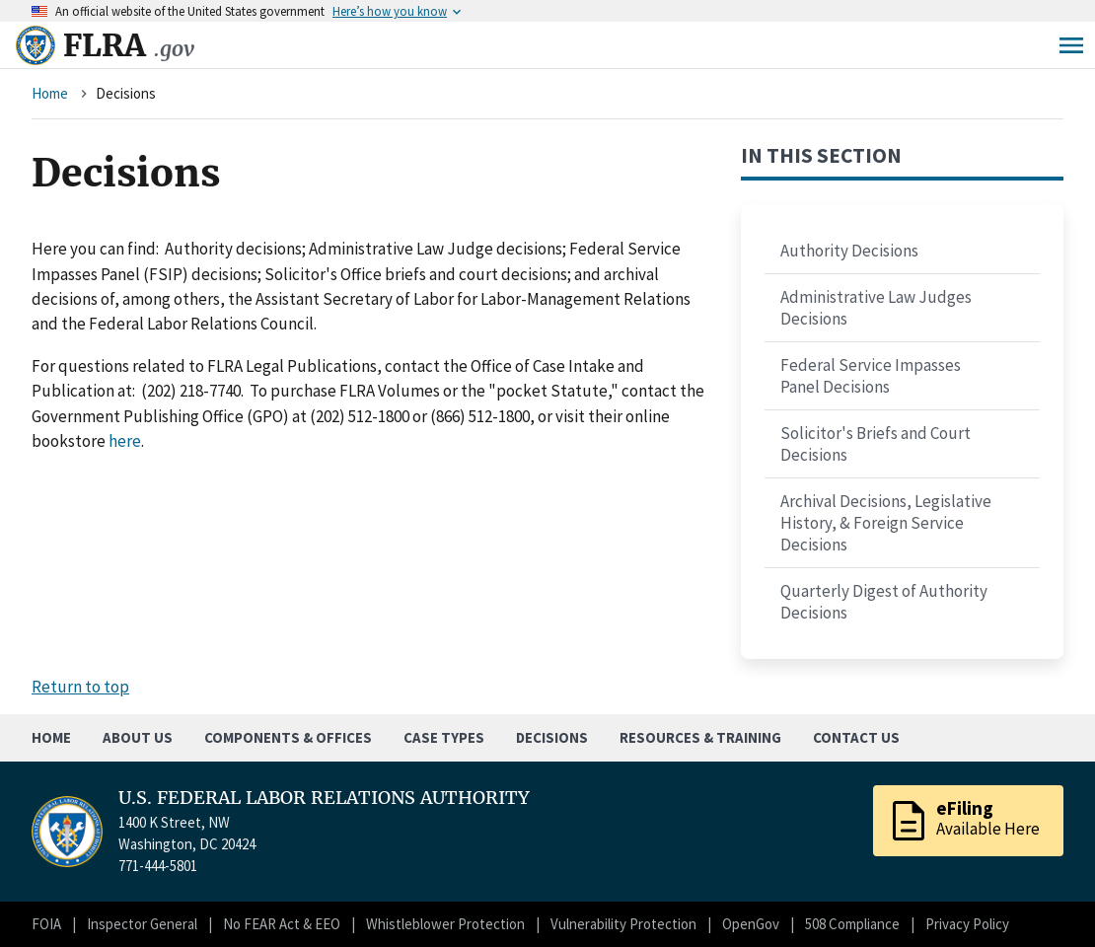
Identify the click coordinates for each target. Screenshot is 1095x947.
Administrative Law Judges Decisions (876, 307)
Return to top (80, 686)
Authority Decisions (849, 250)
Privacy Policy (967, 923)
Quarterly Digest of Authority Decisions (883, 601)
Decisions (552, 737)
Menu (1071, 45)
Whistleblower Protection (445, 923)
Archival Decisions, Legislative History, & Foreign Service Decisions (885, 522)
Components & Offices (288, 737)
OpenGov (750, 923)
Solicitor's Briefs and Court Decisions (875, 444)
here (125, 441)
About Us (138, 737)
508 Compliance (852, 923)
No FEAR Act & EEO (281, 923)
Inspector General (142, 923)
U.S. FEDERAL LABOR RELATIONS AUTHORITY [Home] (324, 798)
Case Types (443, 737)
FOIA (46, 923)
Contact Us (856, 737)
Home (50, 93)
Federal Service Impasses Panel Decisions (870, 376)
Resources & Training (700, 737)
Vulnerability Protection (623, 923)
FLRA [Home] (128, 45)
